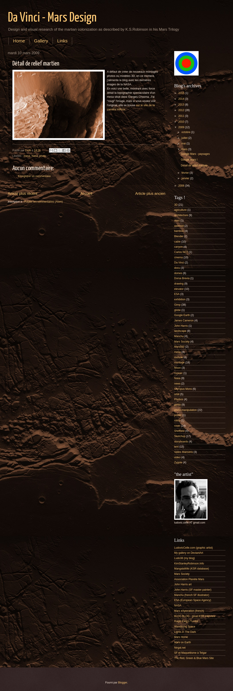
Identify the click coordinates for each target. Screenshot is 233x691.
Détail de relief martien (194, 165)
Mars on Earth (182, 642)
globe (177, 310)
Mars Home (181, 637)
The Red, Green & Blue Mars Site (194, 658)
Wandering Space (184, 626)
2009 (181, 127)
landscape (180, 331)
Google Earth (182, 315)
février (186, 172)
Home (19, 40)
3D (176, 204)
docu (177, 267)
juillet (185, 137)
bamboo (179, 231)
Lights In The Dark (185, 631)
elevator (179, 289)
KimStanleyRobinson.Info (189, 563)
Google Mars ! (189, 159)
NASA (178, 605)
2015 (181, 93)
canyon (178, 246)
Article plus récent (22, 193)
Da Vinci (179, 262)
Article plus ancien (150, 193)
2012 (181, 110)
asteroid (179, 225)
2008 (181, 185)
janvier (186, 178)
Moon (177, 367)
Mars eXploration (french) (189, 610)
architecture (181, 215)
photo (42, 155)
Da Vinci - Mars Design (52, 18)
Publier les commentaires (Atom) (43, 201)
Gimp (177, 304)
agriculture (180, 209)
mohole (178, 357)
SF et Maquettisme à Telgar (190, 652)
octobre (186, 132)
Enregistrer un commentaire (34, 176)
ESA (177, 294)
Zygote (178, 462)
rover (177, 425)
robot (177, 420)
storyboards (181, 441)
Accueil (86, 193)
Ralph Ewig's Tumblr (186, 621)
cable (177, 241)
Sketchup (179, 436)
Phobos (178, 399)
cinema (178, 257)
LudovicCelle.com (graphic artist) (193, 547)
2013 (181, 104)
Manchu (179, 336)
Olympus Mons (183, 388)
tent (176, 446)
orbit (176, 394)
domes (178, 273)
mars (185, 149)
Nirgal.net (180, 647)
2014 (181, 98)
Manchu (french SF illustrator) (191, 595)
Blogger (122, 682)
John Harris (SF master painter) (192, 589)
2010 (181, 121)
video (177, 457)
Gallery (41, 40)
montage (179, 362)
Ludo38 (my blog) (184, 558)
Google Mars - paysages (195, 153)
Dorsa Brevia (182, 278)
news (177, 383)
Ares (177, 220)
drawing (179, 283)
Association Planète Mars (189, 579)
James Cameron (184, 320)
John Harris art (183, 584)
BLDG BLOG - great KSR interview (194, 616)
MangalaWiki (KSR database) (191, 568)
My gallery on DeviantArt (188, 552)
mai (184, 143)
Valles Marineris (183, 452)
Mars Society (182, 341)
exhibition (180, 299)
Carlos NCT (181, 252)
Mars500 (179, 346)
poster (178, 415)
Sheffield (179, 430)
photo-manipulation (185, 410)
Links (62, 40)
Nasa (35, 155)
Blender (178, 236)
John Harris (181, 325)
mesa (27, 155)
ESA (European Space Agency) (192, 600)
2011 (181, 115)
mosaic (178, 373)
